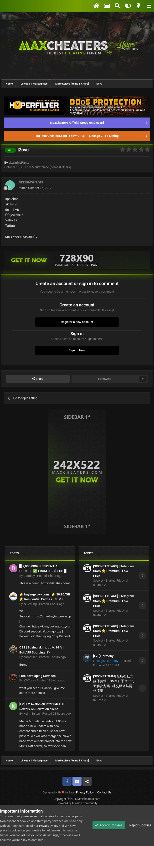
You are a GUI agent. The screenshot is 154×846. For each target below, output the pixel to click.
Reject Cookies (139, 825)
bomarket (29, 657)
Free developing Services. (37, 676)
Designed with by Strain (59, 792)
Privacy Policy (85, 792)
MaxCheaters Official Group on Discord (77, 122)
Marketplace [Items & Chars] (51, 167)
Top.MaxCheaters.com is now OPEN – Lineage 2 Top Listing (77, 136)
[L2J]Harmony (103, 656)
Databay (29, 576)
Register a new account (77, 322)
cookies (15, 830)
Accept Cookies (109, 825)
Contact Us (104, 792)
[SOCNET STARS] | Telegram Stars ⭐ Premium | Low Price (113, 571)
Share (37, 378)
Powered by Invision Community (77, 803)
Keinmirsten (31, 713)
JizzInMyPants (19, 162)
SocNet (98, 580)
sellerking (29, 604)
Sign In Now (77, 350)
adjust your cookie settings (39, 835)
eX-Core (28, 680)
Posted (35, 188)
